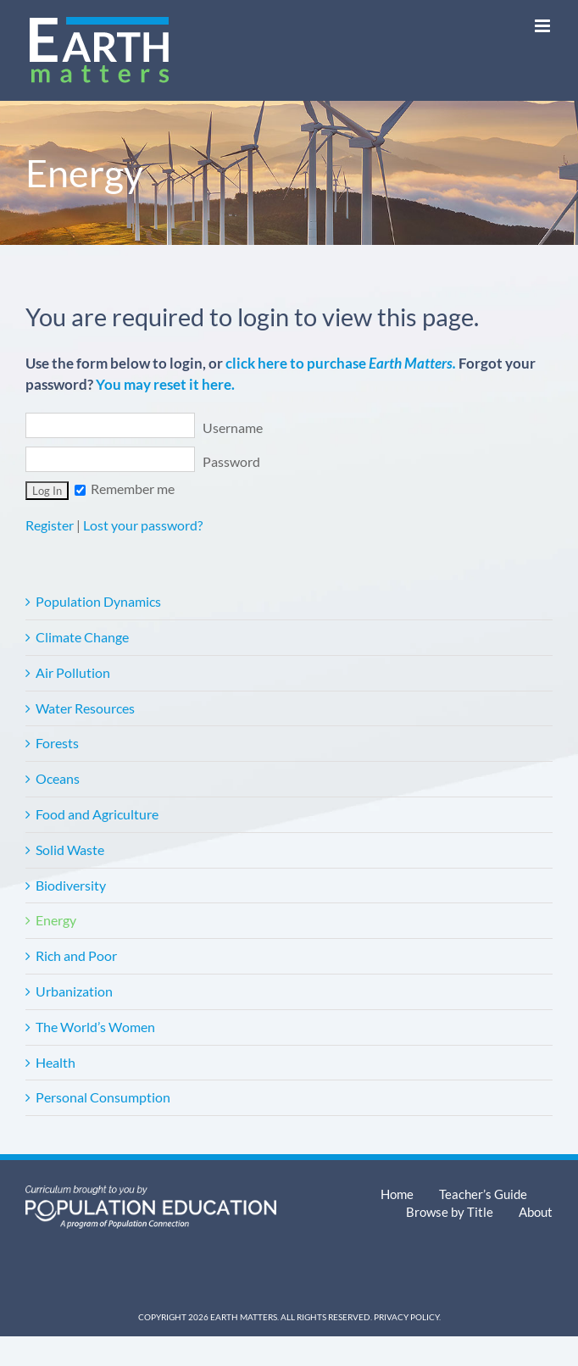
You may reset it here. (165, 384)
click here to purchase (340, 363)
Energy (56, 920)
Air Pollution (73, 672)
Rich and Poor (76, 955)
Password (142, 461)
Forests (57, 743)
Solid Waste (70, 849)
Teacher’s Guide (483, 1194)
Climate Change (82, 637)
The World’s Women (95, 1027)
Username (144, 427)
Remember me (125, 488)
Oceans (58, 778)
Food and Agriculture (97, 814)
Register (49, 525)
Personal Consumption (103, 1097)
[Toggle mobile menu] (544, 26)
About (536, 1211)
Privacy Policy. (407, 1317)
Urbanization (74, 991)
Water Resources (85, 708)
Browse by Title (449, 1211)
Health (55, 1062)
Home (397, 1194)
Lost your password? (143, 525)
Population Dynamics (98, 601)
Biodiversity (71, 885)
